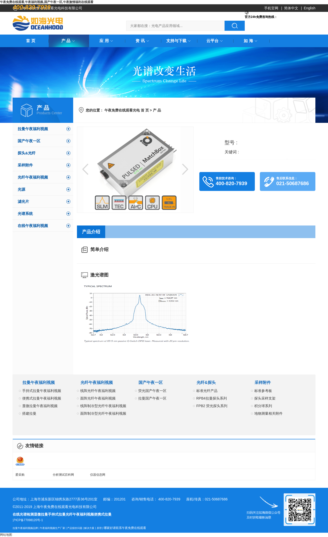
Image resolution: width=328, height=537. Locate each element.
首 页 (30, 41)
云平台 (215, 41)
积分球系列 (263, 406)
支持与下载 (179, 41)
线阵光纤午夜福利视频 (98, 391)
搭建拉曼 (29, 413)
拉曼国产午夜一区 (152, 398)
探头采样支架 (265, 398)
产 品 (68, 41)
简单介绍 (99, 249)
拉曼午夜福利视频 (33, 129)
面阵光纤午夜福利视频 (98, 398)
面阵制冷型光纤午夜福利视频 (103, 413)
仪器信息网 (97, 474)
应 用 (107, 41)
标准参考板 (263, 391)
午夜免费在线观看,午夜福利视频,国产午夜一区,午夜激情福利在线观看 (46, 2)
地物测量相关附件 (268, 413)
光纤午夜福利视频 (33, 177)
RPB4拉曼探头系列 (211, 398)
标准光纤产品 (206, 391)
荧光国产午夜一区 (152, 391)
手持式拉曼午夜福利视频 (41, 391)
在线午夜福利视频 (33, 225)
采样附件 (25, 165)
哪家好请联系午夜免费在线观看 (125, 528)
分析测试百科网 (63, 474)
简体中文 (291, 8)
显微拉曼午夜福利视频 (40, 406)
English (309, 8)
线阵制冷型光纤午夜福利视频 (103, 406)
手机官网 (271, 8)
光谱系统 (25, 213)
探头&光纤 (27, 153)
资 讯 (143, 41)
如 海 (251, 41)
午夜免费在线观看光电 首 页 (126, 110)
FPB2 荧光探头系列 (211, 406)
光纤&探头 (206, 382)
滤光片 (23, 201)
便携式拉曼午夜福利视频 (41, 398)
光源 (21, 189)
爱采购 (19, 474)
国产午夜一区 (29, 141)
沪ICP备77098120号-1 (28, 520)
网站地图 (6, 534)
